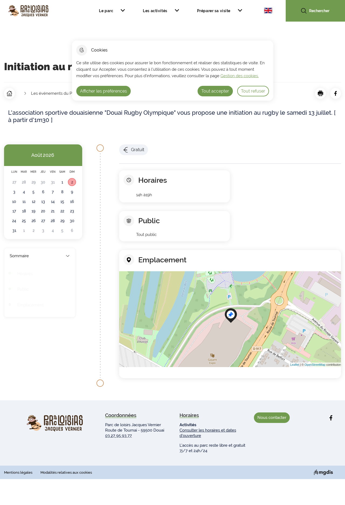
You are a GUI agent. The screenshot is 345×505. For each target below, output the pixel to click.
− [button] (124, 287)
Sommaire (40, 255)
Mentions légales (18, 472)
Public (23, 289)
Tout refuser (253, 91)
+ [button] (124, 278)
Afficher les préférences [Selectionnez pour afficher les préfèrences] (103, 91)
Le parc (106, 11)
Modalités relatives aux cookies (66, 472)
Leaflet (294, 364)
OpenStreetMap (315, 364)
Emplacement (30, 305)
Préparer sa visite (213, 11)
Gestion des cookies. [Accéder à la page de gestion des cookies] (239, 75)
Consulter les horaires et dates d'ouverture (208, 433)
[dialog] (172, 70)
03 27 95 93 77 (118, 435)
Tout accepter (215, 91)
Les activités (155, 11)
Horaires (25, 273)
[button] (320, 93)
